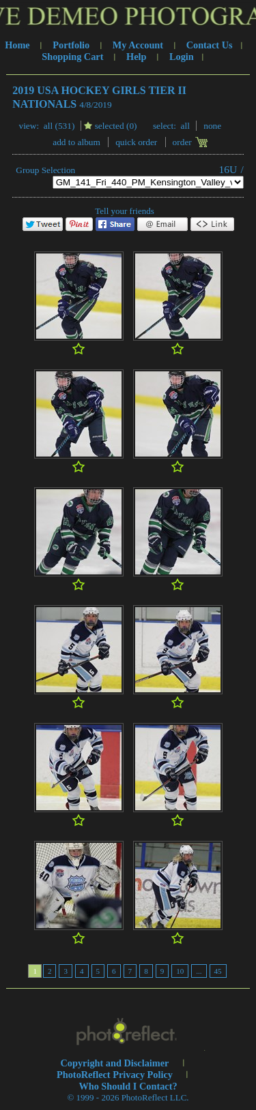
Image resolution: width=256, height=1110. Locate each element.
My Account (138, 45)
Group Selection (45, 170)
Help (136, 56)
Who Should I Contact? (128, 1086)
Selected (109, 126)
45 (218, 971)
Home (17, 45)
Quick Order (136, 142)
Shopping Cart (72, 56)
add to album (76, 142)
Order (182, 142)
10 (180, 971)
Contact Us (209, 45)
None (212, 126)
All (48, 126)
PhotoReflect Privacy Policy (115, 1074)
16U (228, 169)
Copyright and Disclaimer (116, 1063)
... (198, 971)
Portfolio (71, 45)
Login (181, 56)
